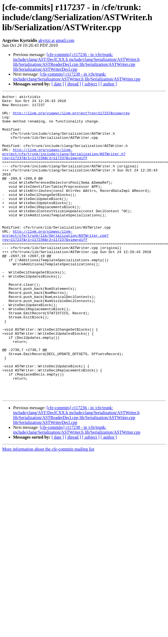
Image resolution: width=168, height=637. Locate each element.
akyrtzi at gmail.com (56, 40)
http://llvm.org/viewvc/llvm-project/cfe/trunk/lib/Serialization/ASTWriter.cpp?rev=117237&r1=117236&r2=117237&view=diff (55, 264)
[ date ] (58, 84)
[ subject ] (91, 84)
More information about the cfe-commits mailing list (48, 509)
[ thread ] (73, 84)
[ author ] (109, 84)
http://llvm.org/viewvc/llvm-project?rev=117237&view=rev (71, 117)
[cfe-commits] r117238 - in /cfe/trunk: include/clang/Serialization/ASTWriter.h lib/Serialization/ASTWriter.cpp (76, 76)
